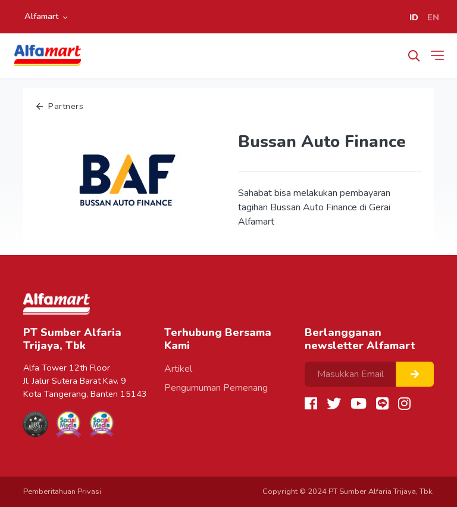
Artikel (178, 368)
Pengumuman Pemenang (216, 387)
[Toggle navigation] (439, 55)
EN (433, 17)
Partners (59, 106)
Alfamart (41, 16)
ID (413, 17)
